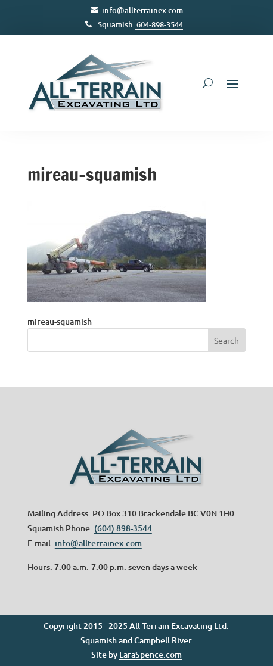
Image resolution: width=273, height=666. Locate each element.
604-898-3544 (159, 24)
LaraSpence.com (150, 654)
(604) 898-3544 (123, 528)
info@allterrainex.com (142, 10)
